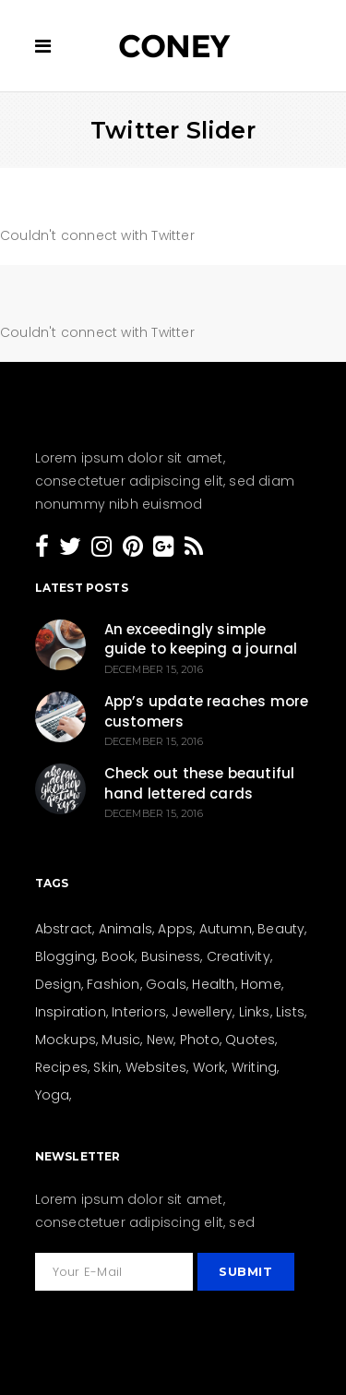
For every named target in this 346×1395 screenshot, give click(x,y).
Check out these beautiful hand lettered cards (199, 783)
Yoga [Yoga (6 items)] (52, 1095)
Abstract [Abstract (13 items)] (64, 929)
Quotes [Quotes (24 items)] (250, 1039)
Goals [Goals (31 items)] (166, 984)
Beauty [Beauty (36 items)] (280, 929)
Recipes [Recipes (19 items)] (61, 1067)
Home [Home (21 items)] (261, 984)
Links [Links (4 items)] (254, 1012)
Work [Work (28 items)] (209, 1067)
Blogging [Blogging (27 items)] (65, 956)
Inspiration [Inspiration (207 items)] (70, 1012)
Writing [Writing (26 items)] (254, 1067)
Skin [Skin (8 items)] (106, 1067)
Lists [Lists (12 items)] (290, 1012)
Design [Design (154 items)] (58, 984)
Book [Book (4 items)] (118, 956)
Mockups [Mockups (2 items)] (65, 1039)
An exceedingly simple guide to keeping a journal (201, 639)
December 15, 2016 (153, 669)
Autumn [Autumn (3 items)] (225, 929)
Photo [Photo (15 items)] (200, 1039)
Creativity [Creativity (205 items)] (238, 956)
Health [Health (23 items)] (213, 984)
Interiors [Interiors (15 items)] (139, 1012)
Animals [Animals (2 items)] (125, 929)
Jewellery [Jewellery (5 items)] (202, 1012)
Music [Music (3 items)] (120, 1039)
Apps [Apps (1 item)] (175, 929)
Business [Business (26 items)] (171, 956)
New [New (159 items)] (160, 1039)
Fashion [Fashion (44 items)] (113, 984)
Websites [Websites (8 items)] (156, 1067)
